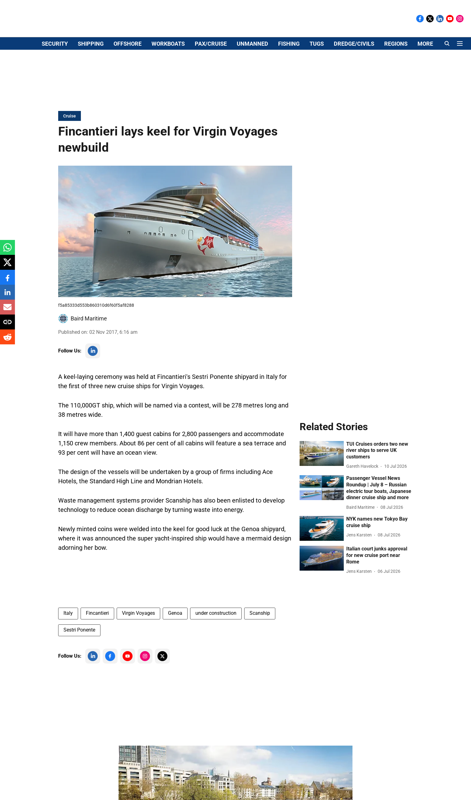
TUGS (317, 76)
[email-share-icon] (7, 310)
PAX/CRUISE (211, 76)
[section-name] (69, 130)
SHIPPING (91, 76)
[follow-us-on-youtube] (127, 670)
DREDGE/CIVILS (354, 76)
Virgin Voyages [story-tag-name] (138, 628)
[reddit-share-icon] (7, 340)
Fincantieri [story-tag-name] (97, 628)
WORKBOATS (168, 76)
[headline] (379, 465)
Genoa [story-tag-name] (175, 628)
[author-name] (363, 481)
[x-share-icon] (7, 266)
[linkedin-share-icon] (7, 295)
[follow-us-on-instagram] (145, 670)
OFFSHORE (128, 76)
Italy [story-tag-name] (68, 628)
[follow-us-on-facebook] (110, 670)
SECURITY (55, 76)
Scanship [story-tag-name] (259, 628)
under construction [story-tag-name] (215, 628)
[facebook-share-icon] (7, 280)
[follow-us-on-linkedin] (92, 365)
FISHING (289, 76)
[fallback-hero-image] (322, 468)
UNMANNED (252, 76)
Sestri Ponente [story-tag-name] (79, 644)
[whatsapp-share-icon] (7, 251)
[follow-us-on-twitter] (162, 670)
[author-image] (63, 333)
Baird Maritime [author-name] (89, 333)
